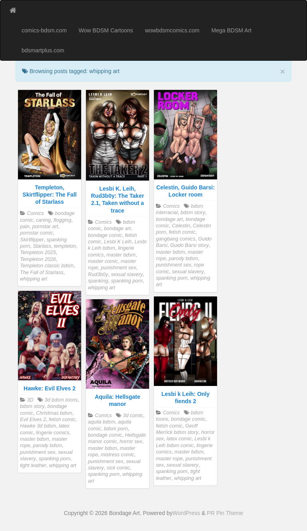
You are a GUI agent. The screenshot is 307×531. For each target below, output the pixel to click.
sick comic (118, 468)
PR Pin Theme (225, 513)
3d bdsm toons (61, 400)
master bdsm (121, 255)
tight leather (33, 465)
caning (43, 220)
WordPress (186, 513)
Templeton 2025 (38, 252)
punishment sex (118, 267)
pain (25, 226)
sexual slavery (127, 274)
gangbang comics (175, 239)
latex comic (179, 439)
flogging (62, 220)
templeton (65, 246)
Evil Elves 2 (33, 419)
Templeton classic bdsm (47, 265)
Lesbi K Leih (118, 242)
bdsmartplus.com (43, 50)
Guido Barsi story (189, 245)
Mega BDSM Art (231, 30)
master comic (103, 261)
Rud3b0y (98, 274)
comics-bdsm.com (44, 30)
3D (30, 400)
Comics (35, 213)
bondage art (117, 228)
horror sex (131, 441)
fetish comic (182, 232)
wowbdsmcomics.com (172, 30)
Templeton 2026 (38, 259)
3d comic (133, 415)
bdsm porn (116, 429)
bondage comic (105, 235)
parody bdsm (183, 258)
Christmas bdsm (54, 413)
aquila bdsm (101, 422)
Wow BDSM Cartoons (106, 30)
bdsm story (193, 212)
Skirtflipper (32, 240)
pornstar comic (36, 233)
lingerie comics (52, 433)
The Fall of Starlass (42, 272)
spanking (98, 281)
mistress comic (117, 454)
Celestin (181, 226)
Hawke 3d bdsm (38, 426)
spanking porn (126, 281)
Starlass (42, 246)
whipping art (33, 279)
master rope (169, 458)
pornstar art (45, 226)
